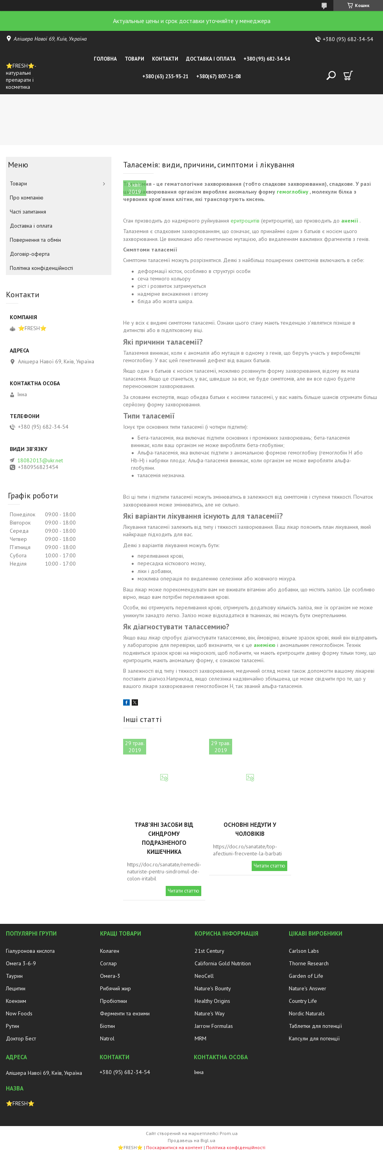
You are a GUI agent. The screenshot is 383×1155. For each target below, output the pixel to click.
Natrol (107, 1038)
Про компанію (26, 197)
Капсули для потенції (314, 1038)
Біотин (107, 1025)
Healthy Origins (212, 1000)
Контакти (165, 59)
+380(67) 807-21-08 (218, 76)
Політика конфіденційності (41, 267)
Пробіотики (113, 1000)
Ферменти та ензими (125, 1013)
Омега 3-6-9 (21, 963)
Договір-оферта (30, 253)
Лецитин (15, 988)
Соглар (108, 963)
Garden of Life (306, 975)
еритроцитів (245, 220)
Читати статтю (183, 890)
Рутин (12, 1025)
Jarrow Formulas (214, 1025)
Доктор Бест (21, 1038)
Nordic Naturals (307, 1013)
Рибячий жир (115, 988)
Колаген (109, 950)
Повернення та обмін (35, 239)
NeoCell (204, 975)
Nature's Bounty (213, 988)
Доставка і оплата (211, 59)
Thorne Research (309, 963)
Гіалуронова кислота (30, 950)
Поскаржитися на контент (174, 1147)
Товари (134, 59)
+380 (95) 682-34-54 (266, 59)
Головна (105, 59)
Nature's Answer (307, 988)
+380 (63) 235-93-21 (165, 76)
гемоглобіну (292, 191)
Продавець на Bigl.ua (191, 1140)
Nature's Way (210, 1013)
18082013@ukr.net (40, 460)
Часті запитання (28, 211)
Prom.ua (229, 1133)
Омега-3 (110, 975)
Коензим (16, 1000)
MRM (200, 1038)
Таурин (14, 975)
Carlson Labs (304, 950)
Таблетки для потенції (315, 1025)
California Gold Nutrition (223, 963)
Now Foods (19, 1013)
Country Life (303, 1000)
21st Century (209, 950)
